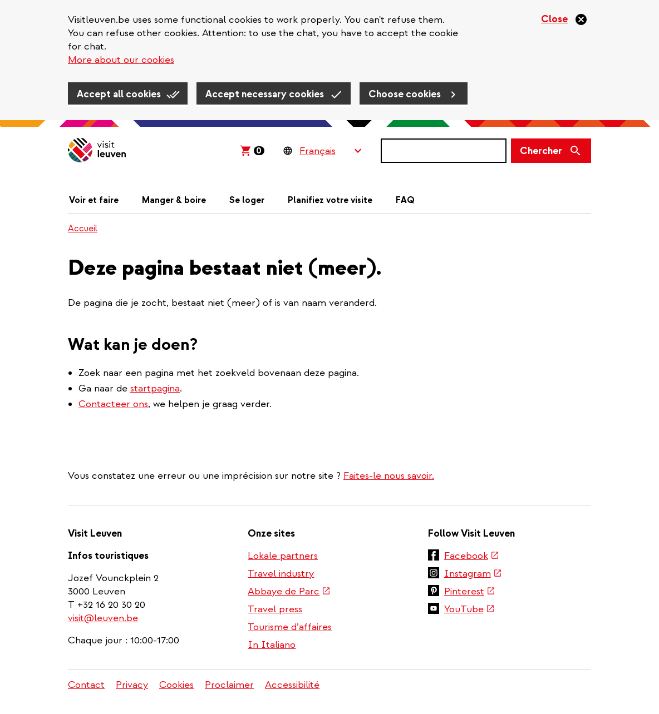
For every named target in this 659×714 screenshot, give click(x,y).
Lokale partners (283, 555)
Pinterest (469, 592)
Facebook (471, 556)
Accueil (82, 228)
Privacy (132, 684)
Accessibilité (292, 684)
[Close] (564, 19)
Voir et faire (94, 200)
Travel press (275, 609)
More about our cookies (121, 59)
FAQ (405, 200)
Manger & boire (174, 200)
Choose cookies (404, 94)
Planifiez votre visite (330, 200)
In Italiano (272, 644)
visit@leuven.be (103, 618)
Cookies (176, 684)
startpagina (155, 388)
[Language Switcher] (330, 150)
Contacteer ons (113, 404)
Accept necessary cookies (264, 94)
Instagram (472, 574)
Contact (86, 684)
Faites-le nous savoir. (388, 475)
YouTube (469, 610)
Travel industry (281, 573)
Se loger (246, 200)
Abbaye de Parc (289, 592)
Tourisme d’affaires (290, 627)
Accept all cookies (119, 94)
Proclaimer (229, 684)
